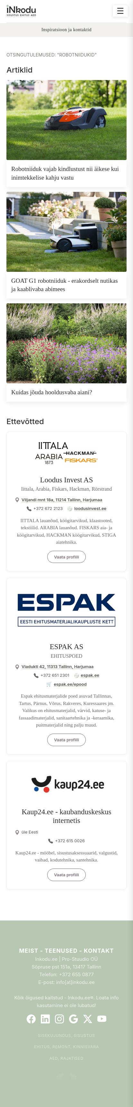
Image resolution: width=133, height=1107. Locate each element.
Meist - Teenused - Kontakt (66, 950)
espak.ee (90, 675)
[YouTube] (101, 1018)
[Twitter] (87, 1018)
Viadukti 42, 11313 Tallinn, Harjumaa (57, 666)
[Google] (73, 1018)
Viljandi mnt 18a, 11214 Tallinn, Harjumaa (62, 499)
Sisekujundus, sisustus (66, 1035)
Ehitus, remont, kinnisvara (66, 1046)
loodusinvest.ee (90, 508)
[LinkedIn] (45, 1018)
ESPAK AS (67, 647)
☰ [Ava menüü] (120, 11)
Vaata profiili (66, 556)
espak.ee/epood (70, 684)
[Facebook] (31, 1018)
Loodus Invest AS (66, 480)
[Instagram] (59, 1018)
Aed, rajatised (66, 1058)
